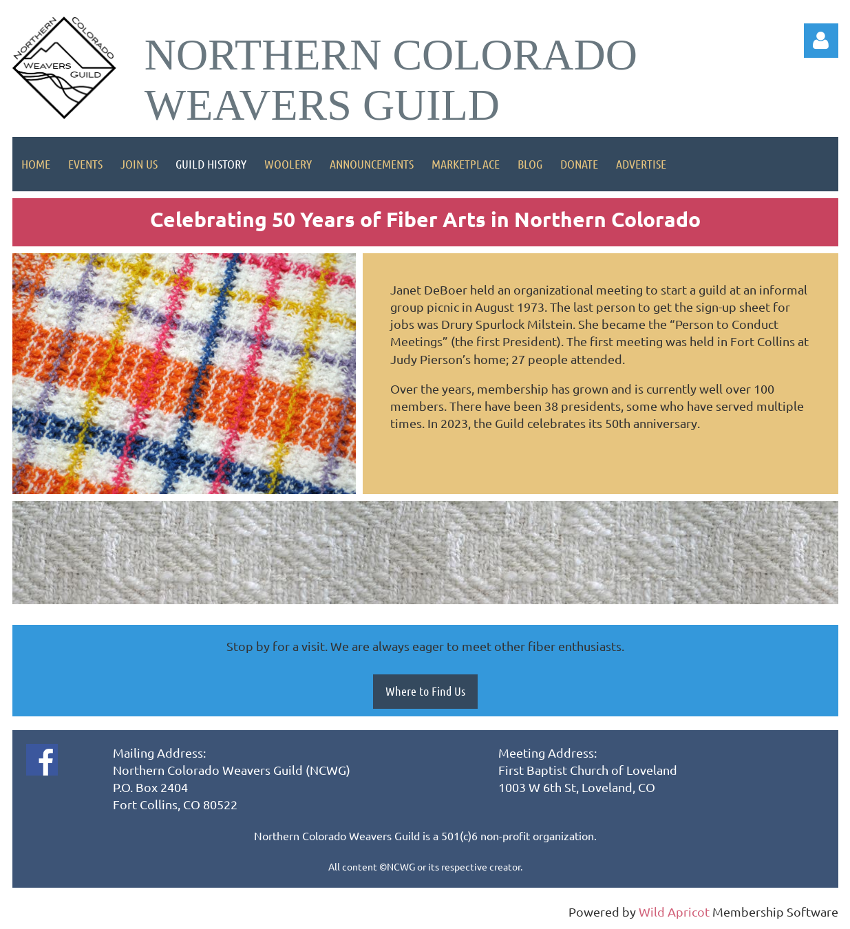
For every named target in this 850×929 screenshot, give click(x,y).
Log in (821, 40)
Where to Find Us (425, 690)
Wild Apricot (674, 911)
